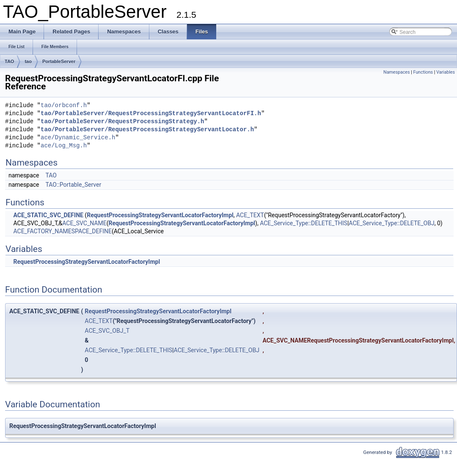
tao (28, 61)
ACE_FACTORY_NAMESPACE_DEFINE (62, 231)
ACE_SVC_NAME (84, 223)
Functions (423, 72)
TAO (9, 61)
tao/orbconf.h (64, 106)
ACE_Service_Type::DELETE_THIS (303, 223)
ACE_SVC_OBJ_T (107, 330)
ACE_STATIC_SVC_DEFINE (48, 215)
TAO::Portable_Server (73, 184)
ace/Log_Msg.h (64, 146)
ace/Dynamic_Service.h (78, 138)
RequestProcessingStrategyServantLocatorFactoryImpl (160, 215)
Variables (445, 72)
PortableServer (58, 61)
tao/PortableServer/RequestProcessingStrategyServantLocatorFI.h (151, 114)
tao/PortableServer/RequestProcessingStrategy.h (122, 122)
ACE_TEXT (250, 215)
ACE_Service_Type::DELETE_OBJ (391, 223)
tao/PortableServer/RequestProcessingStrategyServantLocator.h (147, 130)
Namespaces (396, 72)
